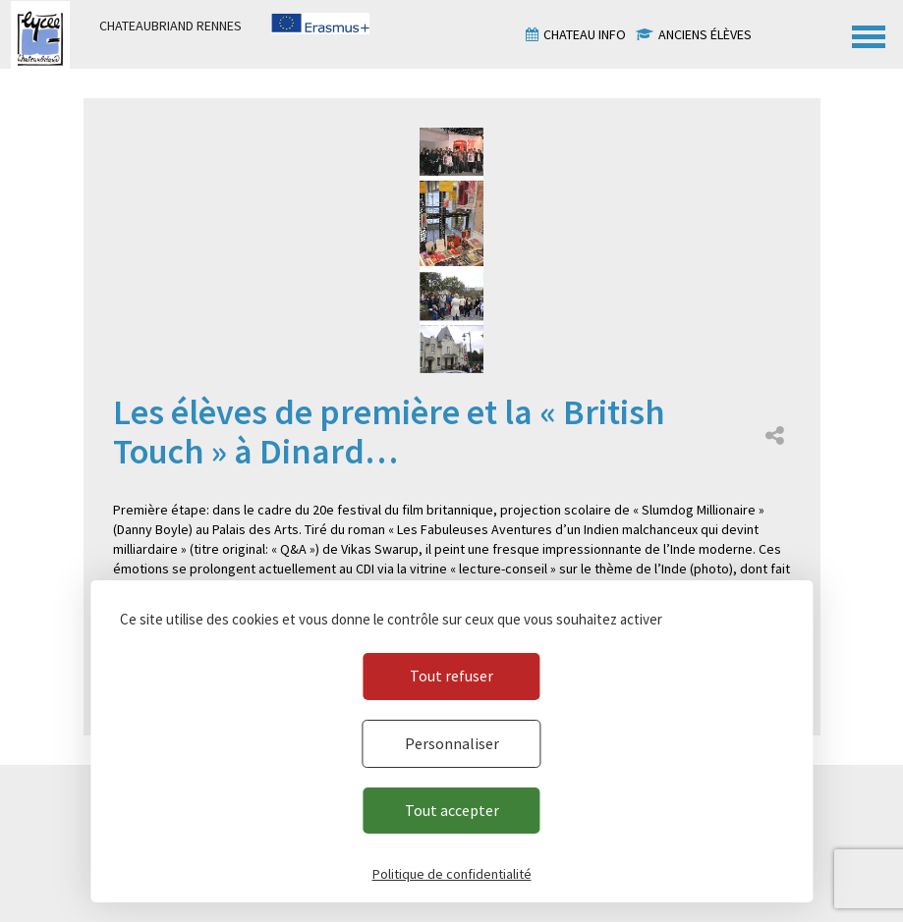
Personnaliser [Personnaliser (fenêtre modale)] (452, 743)
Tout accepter (452, 810)
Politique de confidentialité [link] (452, 874)
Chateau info (584, 34)
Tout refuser (451, 675)
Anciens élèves (705, 34)
